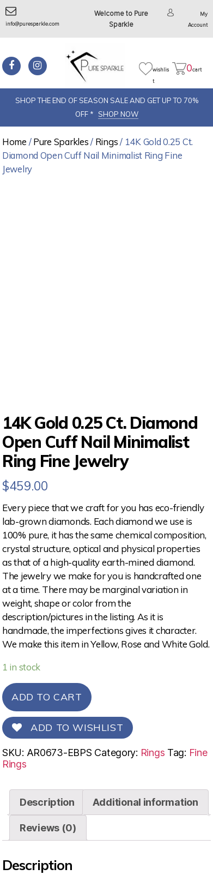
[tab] (47, 802)
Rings (106, 141)
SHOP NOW (118, 114)
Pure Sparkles (61, 141)
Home (14, 141)
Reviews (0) (48, 828)
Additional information (145, 802)
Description (47, 802)
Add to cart (46, 697)
